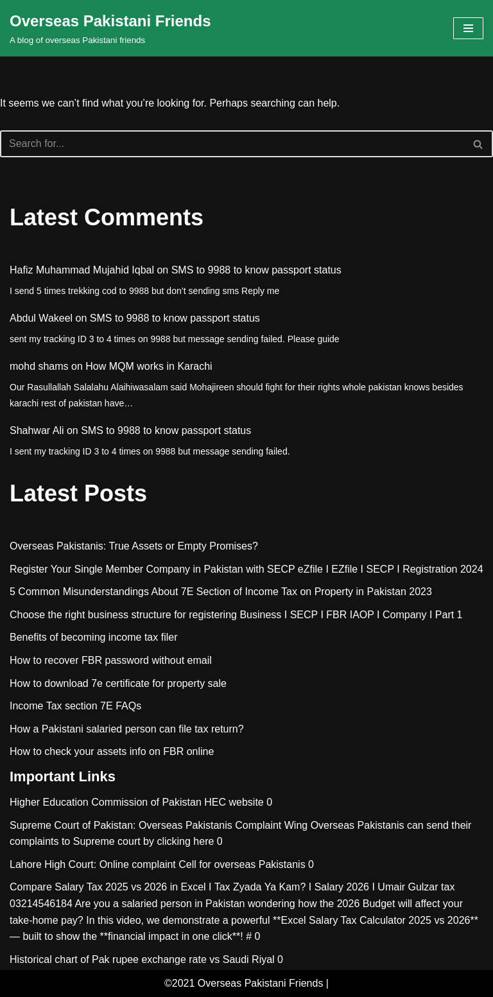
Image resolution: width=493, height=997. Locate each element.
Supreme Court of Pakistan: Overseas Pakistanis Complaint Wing (158, 825)
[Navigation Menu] (468, 28)
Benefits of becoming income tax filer (93, 637)
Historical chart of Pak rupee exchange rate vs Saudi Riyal (142, 959)
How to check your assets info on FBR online (112, 751)
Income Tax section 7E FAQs (75, 705)
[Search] (232, 143)
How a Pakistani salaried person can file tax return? (127, 729)
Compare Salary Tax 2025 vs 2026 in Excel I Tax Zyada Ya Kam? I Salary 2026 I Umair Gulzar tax (232, 886)
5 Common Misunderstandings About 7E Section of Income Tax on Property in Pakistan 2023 (221, 591)
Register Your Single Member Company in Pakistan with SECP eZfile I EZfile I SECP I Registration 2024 (246, 569)
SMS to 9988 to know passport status (256, 269)
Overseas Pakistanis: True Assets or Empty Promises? (134, 546)
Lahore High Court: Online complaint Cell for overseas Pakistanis (158, 864)
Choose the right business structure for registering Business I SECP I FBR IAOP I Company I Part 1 (236, 614)
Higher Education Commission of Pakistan (106, 802)
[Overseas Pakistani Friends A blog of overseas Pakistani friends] (110, 28)
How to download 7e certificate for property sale (118, 683)
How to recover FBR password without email (111, 660)
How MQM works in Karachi (148, 366)
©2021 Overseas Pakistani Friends (243, 983)
